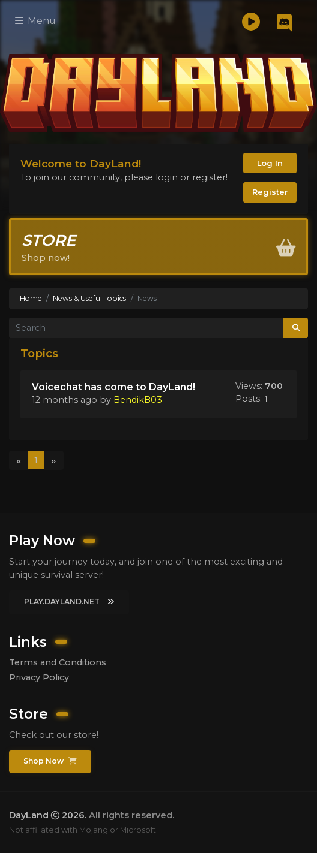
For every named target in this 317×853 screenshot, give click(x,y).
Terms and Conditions (57, 662)
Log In (270, 163)
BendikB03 (137, 399)
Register (270, 192)
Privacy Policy (39, 677)
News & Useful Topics (89, 298)
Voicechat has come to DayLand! (113, 387)
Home (31, 298)
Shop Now (50, 760)
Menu (35, 20)
